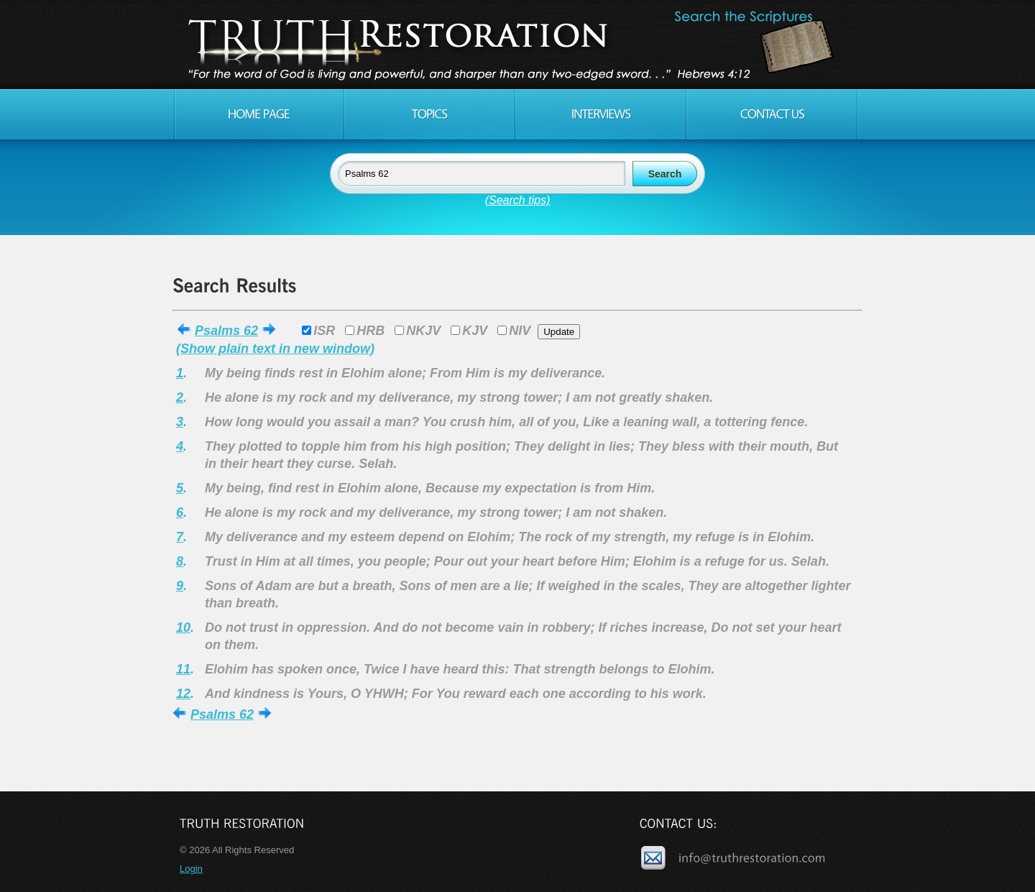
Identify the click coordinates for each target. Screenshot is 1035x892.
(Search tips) (518, 200)
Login (191, 868)
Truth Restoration (515, 45)
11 (183, 669)
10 (183, 627)
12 (183, 693)
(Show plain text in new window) (275, 348)
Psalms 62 (226, 330)
